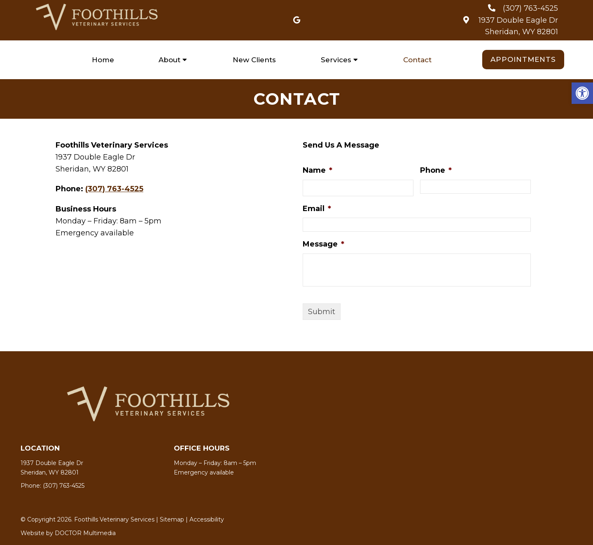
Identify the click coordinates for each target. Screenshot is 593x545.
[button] (582, 93)
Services (336, 60)
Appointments (523, 59)
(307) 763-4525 (530, 8)
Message (323, 244)
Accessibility (206, 519)
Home (103, 60)
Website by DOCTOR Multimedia (68, 533)
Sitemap (172, 519)
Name (317, 170)
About (169, 60)
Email (317, 208)
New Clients (254, 60)
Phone (436, 170)
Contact (417, 60)
